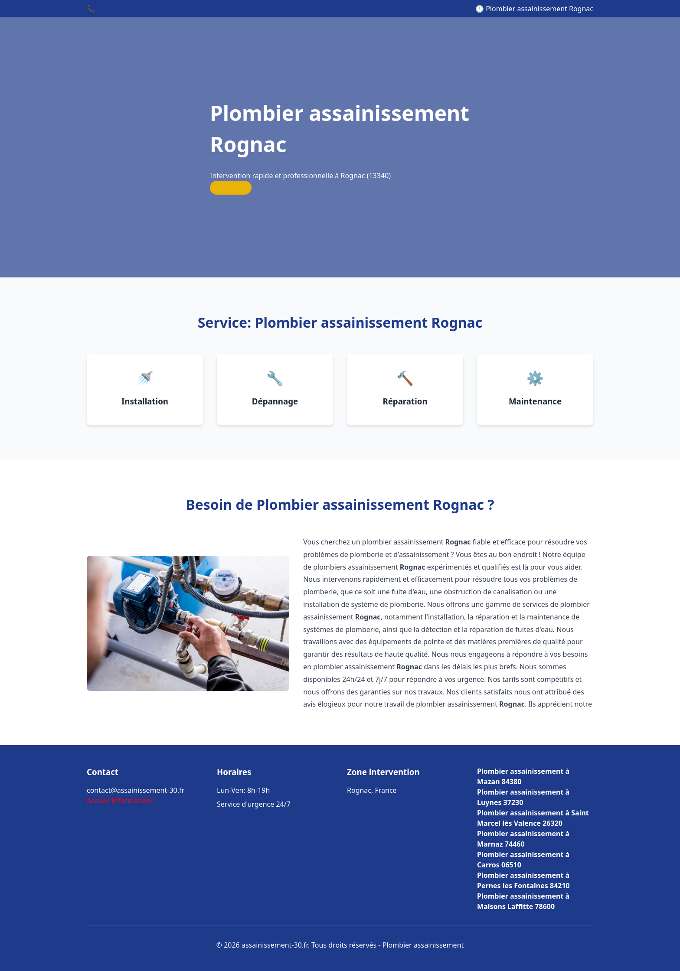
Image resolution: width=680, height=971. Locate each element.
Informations (132, 800)
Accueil (98, 800)
